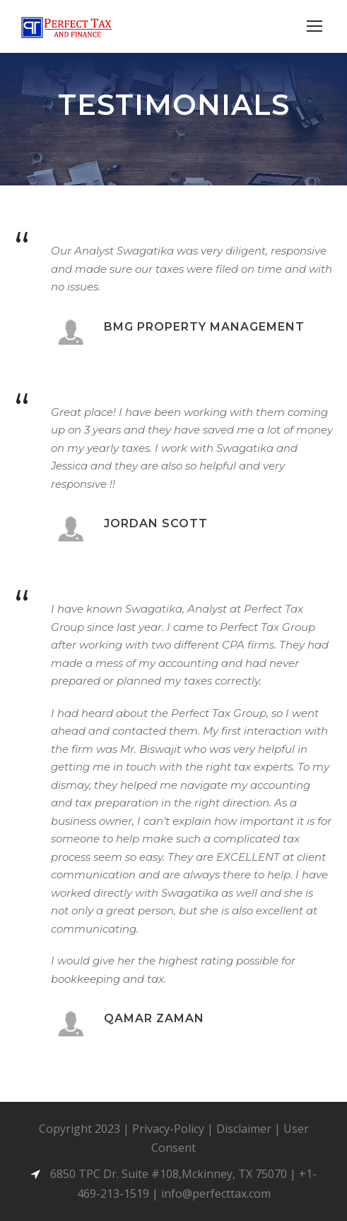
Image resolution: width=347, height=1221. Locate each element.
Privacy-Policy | (174, 1128)
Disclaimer (243, 1128)
